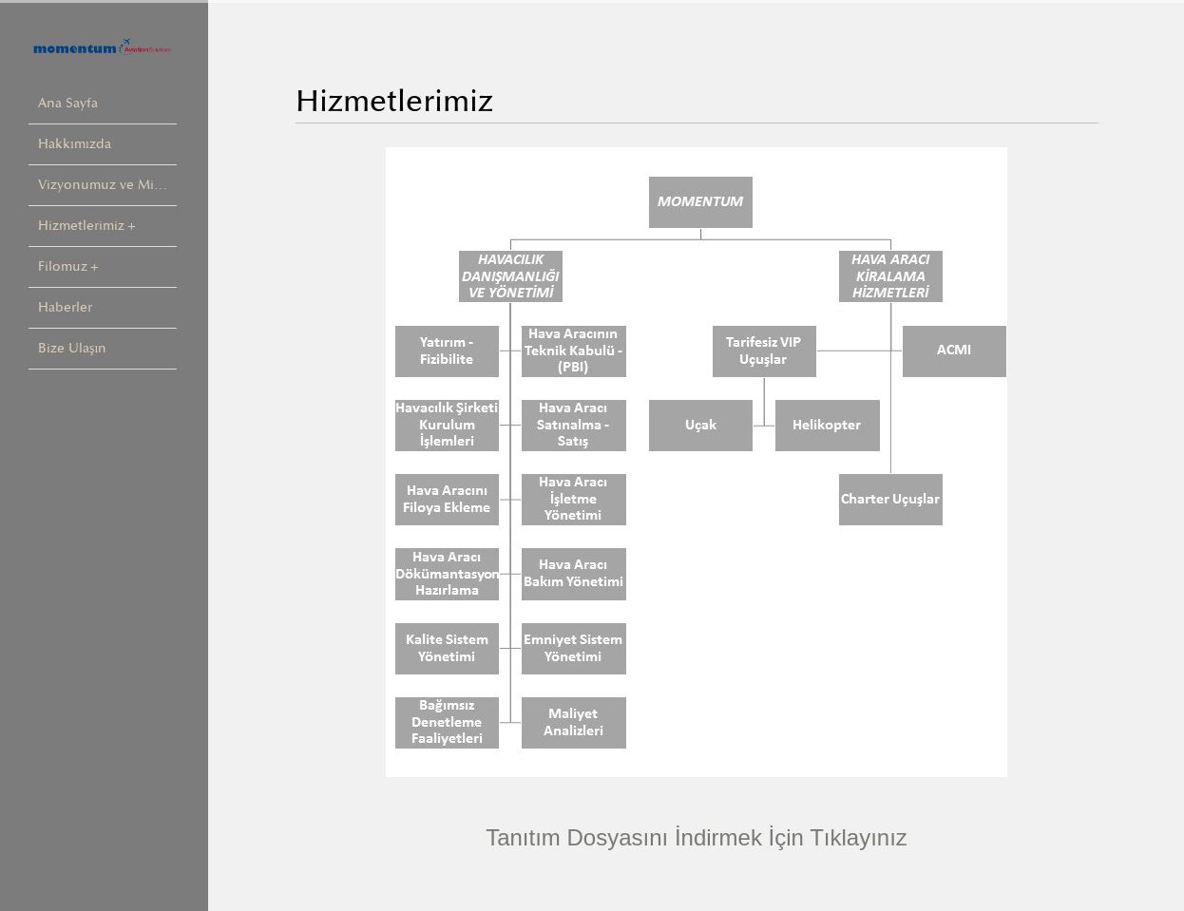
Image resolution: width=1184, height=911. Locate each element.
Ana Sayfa (68, 103)
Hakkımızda (74, 144)
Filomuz (62, 266)
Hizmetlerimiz (81, 226)
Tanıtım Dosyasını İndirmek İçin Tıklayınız (696, 837)
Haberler (65, 307)
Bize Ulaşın (72, 348)
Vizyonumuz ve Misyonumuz (107, 185)
